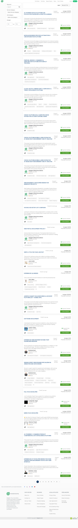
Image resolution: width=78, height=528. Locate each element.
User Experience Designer (44, 201)
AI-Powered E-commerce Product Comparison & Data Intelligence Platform (37, 442)
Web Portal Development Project (34, 234)
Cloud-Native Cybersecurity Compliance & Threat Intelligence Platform (37, 90)
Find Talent (37, 1)
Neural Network (42, 293)
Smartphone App (31, 133)
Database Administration (47, 51)
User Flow (39, 318)
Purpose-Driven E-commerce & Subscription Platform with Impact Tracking (35, 62)
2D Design (55, 390)
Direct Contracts (65, 506)
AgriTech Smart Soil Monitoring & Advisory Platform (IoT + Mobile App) (38, 303)
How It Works (60, 1)
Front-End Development (44, 80)
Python (40, 105)
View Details (65, 28)
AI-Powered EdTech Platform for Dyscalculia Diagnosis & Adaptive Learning (38, 13)
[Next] (59, 490)
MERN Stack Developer (31, 421)
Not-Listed (29, 227)
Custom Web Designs (43, 203)
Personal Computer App (42, 178)
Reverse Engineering (39, 390)
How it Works (40, 503)
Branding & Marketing (29, 387)
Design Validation (31, 385)
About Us (27, 503)
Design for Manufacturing (41, 387)
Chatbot (50, 293)
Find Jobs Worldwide (64, 510)
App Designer (52, 28)
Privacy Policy (52, 503)
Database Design (36, 51)
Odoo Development (41, 77)
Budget (9, 20)
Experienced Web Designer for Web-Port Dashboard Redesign (36, 347)
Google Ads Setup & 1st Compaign (35, 213)
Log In (70, 1)
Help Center (27, 512)
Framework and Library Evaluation (34, 272)
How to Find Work (66, 503)
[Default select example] (65, 5)
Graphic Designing (28, 206)
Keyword (9, 4)
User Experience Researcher (30, 203)
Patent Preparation (29, 390)
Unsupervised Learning (29, 295)
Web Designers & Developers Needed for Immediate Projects (36, 186)
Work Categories (41, 512)
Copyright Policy (53, 512)
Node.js (28, 51)
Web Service (30, 484)
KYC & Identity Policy (54, 515)
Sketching (48, 390)
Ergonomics (51, 387)
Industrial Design (40, 385)
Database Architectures (29, 460)
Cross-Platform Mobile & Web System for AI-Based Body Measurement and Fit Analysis (38, 140)
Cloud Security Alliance (32, 105)
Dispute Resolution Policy (53, 518)
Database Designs (40, 460)
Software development (31, 325)
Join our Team (28, 509)
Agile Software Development (31, 80)
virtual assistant (30, 339)
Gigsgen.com (39, 526)
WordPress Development (30, 82)
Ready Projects (49, 1)
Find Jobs (43, 1)
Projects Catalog (41, 509)
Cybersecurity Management (30, 110)
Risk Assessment (50, 107)
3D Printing (48, 385)
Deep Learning (30, 290)
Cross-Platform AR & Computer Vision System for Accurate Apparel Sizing (36, 117)
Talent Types (40, 506)
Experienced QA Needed (31, 279)
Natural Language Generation (31, 293)
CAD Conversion (28, 392)
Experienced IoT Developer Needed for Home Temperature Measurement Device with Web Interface (37, 468)
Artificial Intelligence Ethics (41, 290)
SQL (56, 51)
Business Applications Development (32, 53)
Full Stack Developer (30, 399)
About (55, 1)
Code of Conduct (53, 506)
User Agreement (53, 509)
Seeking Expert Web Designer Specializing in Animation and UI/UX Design (37, 370)
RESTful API (37, 484)
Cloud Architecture (28, 107)
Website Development (42, 28)
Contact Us (27, 506)
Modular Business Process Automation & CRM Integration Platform (37, 36)
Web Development (31, 28)
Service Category (11, 10)
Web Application (30, 77)
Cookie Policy (52, 522)
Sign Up (75, 1)
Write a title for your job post (34, 258)
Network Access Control (40, 107)
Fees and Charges (41, 515)
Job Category (10, 15)
